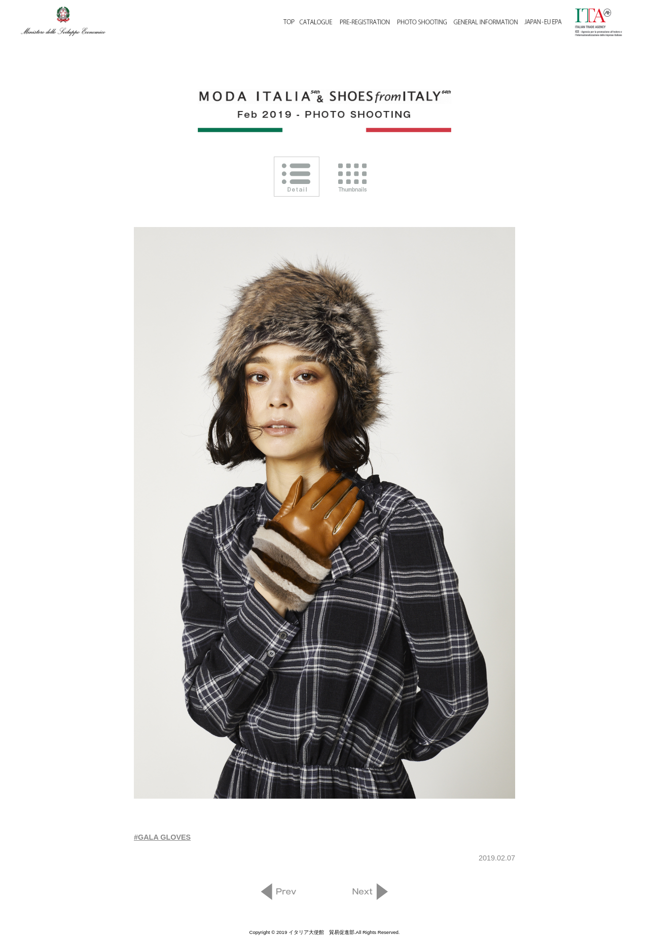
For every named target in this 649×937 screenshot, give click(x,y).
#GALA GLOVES (162, 837)
